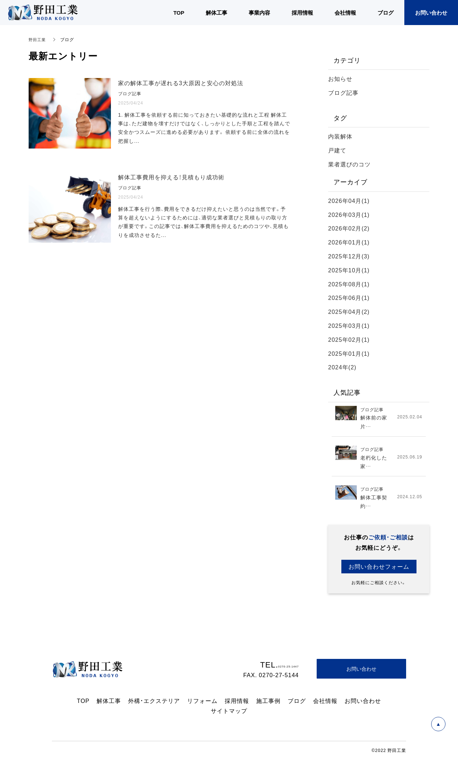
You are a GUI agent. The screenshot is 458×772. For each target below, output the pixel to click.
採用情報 (237, 703)
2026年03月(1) (349, 214)
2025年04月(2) (349, 311)
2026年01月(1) (349, 242)
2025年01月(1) (349, 353)
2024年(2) (342, 367)
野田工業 (38, 39)
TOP (83, 703)
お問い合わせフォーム (379, 569)
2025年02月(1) (349, 339)
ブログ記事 (343, 92)
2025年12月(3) (349, 256)
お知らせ (340, 78)
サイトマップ (229, 713)
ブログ (297, 703)
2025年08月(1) (349, 284)
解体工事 (109, 703)
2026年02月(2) (349, 228)
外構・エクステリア (154, 703)
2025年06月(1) (349, 297)
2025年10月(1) (349, 270)
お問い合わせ (363, 703)
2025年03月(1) (349, 325)
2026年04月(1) (349, 200)
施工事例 (268, 703)
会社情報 (325, 703)
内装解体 (340, 136)
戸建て (337, 150)
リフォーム (202, 703)
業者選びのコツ (349, 164)
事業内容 (259, 12)
